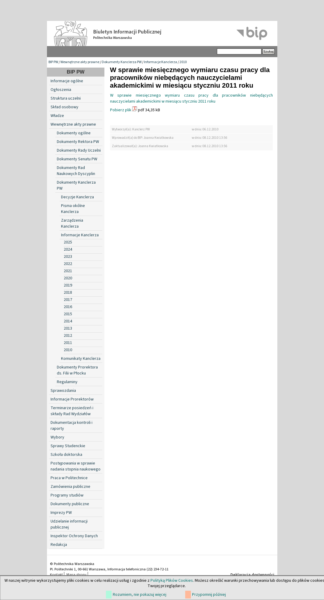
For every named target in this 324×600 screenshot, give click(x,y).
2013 (68, 328)
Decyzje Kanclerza (77, 197)
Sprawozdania (63, 391)
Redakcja (59, 545)
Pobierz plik (120, 110)
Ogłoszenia (61, 90)
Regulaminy (67, 382)
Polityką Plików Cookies (171, 581)
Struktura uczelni (66, 98)
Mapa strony (76, 574)
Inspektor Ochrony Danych (74, 536)
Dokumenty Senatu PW (77, 159)
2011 (68, 343)
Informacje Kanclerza (160, 62)
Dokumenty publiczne (70, 504)
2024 (68, 249)
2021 (68, 271)
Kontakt (56, 574)
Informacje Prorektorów (72, 399)
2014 (68, 321)
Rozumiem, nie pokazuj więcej (139, 595)
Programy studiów (67, 495)
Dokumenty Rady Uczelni (79, 150)
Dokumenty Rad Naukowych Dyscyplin (76, 171)
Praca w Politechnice (69, 478)
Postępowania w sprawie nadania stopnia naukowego (76, 466)
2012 (68, 336)
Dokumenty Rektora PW (78, 142)
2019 (68, 285)
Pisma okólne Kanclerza (73, 209)
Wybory (57, 437)
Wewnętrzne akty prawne (79, 62)
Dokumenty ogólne (74, 133)
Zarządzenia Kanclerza (72, 223)
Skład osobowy (64, 107)
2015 (68, 314)
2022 (68, 264)
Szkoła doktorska (66, 455)
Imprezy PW (61, 513)
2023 (68, 257)
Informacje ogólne (67, 81)
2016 (68, 307)
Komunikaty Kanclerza (81, 359)
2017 (68, 300)
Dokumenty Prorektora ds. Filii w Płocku (77, 370)
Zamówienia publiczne (70, 487)
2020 (68, 278)
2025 (68, 242)
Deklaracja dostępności (252, 575)
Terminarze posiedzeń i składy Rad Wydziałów (72, 411)
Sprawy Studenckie (68, 446)
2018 (68, 293)
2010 (183, 62)
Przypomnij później (209, 595)
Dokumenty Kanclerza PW (122, 62)
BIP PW (53, 62)
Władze (57, 116)
